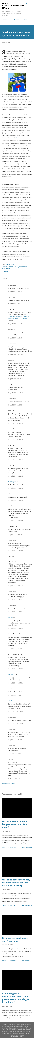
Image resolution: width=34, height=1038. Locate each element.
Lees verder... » (27, 847)
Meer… (26, 20)
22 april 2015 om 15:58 (15, 600)
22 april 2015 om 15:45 (15, 535)
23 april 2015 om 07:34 (15, 683)
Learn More (14, 1036)
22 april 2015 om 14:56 (15, 488)
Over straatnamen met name (13, 5)
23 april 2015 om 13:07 (15, 695)
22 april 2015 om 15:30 (15, 520)
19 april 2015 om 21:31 (15, 324)
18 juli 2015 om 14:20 (14, 778)
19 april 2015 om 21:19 (15, 303)
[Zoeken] (26, 3)
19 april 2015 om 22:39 (15, 393)
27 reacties (12, 905)
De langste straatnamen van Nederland (15, 939)
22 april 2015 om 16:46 (15, 628)
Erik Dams (11, 701)
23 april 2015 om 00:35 (15, 669)
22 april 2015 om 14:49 (15, 476)
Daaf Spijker (12, 482)
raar (9, 264)
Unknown (11, 674)
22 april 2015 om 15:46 (15, 551)
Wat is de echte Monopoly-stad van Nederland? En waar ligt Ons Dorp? (16, 882)
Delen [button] (6, 271)
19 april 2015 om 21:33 (15, 354)
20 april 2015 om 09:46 (15, 423)
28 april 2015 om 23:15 (15, 740)
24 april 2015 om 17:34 (15, 723)
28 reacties (12, 961)
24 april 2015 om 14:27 (15, 711)
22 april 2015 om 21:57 (15, 648)
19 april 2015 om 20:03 (15, 291)
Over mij (16, 20)
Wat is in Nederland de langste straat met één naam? (14, 824)
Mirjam (10, 618)
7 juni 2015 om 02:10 (14, 754)
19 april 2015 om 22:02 (15, 379)
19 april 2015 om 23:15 (15, 405)
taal (12, 264)
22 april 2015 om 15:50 (15, 586)
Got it (22, 1036)
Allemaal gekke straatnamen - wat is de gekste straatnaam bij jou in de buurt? (16, 998)
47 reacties (12, 847)
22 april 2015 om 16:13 (15, 612)
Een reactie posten (8, 783)
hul (17, 138)
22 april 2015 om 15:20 (15, 500)
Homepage (5, 20)
